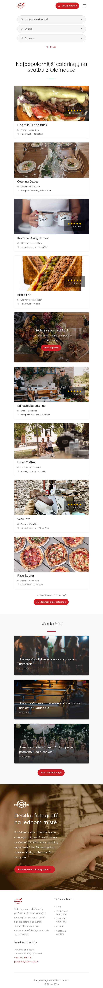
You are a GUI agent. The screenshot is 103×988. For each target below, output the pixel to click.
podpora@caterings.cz (26, 962)
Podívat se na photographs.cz (34, 869)
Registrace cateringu (61, 913)
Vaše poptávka (67, 5)
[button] (51, 19)
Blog (58, 907)
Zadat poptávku (51, 347)
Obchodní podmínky (61, 921)
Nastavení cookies (61, 933)
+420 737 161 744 (22, 958)
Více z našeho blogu (51, 773)
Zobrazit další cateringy (51, 602)
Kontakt (60, 927)
